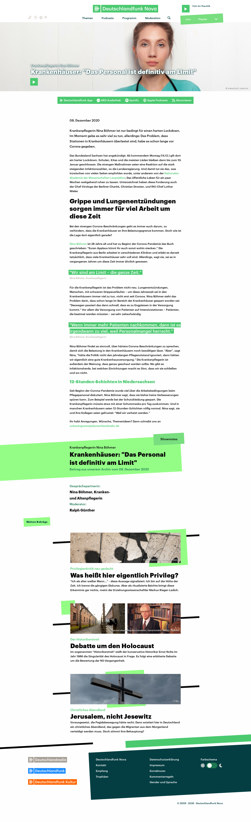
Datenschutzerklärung (164, 759)
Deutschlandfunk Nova (111, 759)
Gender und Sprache (163, 782)
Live (188, 19)
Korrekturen (157, 770)
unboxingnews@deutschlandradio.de (94, 425)
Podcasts (108, 18)
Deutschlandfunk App (76, 100)
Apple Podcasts (155, 100)
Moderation (152, 18)
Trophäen (102, 776)
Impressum (157, 765)
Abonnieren (181, 100)
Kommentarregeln (162, 776)
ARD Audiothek (109, 100)
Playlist (202, 19)
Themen (87, 18)
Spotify (132, 100)
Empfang (102, 770)
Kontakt (101, 765)
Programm (129, 18)
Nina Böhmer (78, 243)
